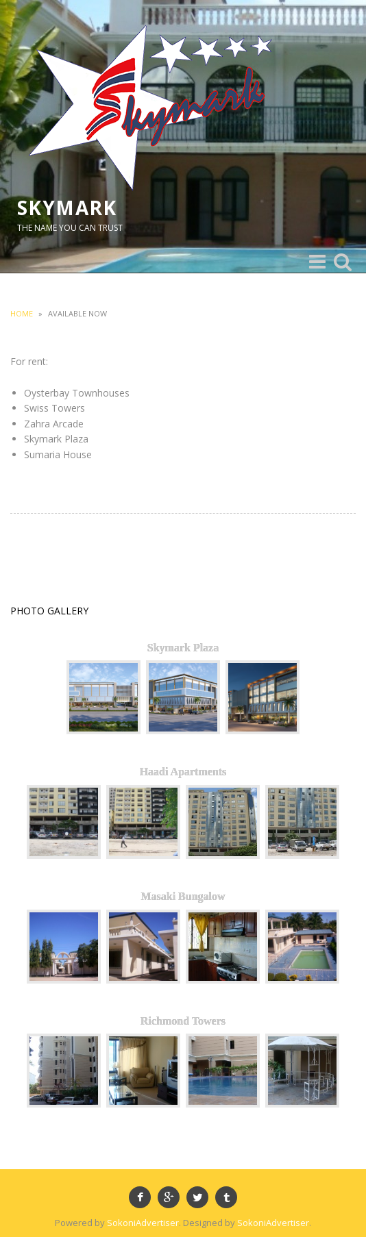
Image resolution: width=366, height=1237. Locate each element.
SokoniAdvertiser (143, 1222)
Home (21, 313)
